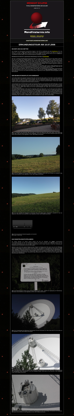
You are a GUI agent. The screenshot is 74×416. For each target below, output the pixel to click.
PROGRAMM (45, 56)
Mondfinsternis (55, 51)
